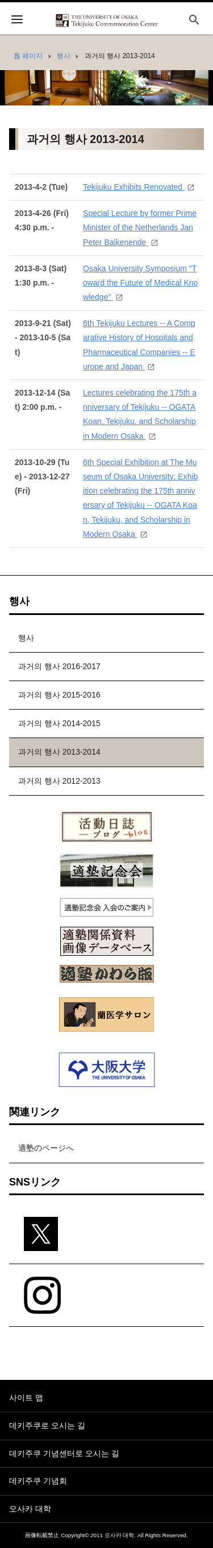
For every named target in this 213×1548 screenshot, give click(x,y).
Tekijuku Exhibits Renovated (134, 187)
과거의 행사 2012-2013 (59, 780)
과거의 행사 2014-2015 (59, 723)
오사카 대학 (30, 1508)
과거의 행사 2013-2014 (59, 751)
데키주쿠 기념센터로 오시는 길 (64, 1453)
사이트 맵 (26, 1397)
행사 (63, 56)
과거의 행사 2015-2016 (59, 694)
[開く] (17, 21)
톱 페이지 (28, 56)
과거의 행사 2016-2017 (59, 666)
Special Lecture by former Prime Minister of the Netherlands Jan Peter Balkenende (140, 227)
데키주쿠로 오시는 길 (47, 1425)
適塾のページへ (46, 1147)
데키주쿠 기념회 (38, 1480)
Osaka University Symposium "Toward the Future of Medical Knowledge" (140, 283)
